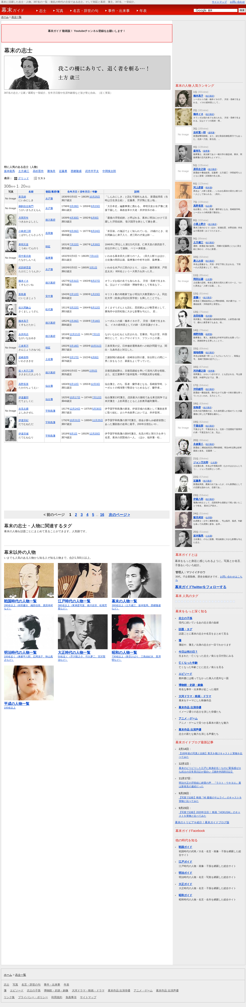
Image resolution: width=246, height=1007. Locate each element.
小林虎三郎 (25, 231)
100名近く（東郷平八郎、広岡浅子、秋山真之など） (29, 654)
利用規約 (56, 997)
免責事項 (71, 997)
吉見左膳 (23, 408)
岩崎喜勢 (23, 357)
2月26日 (74, 321)
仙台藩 (49, 385)
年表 (143, 11)
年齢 (94, 191)
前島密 (197, 407)
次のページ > (119, 515)
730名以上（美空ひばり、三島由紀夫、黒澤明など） (136, 654)
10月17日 (75, 397)
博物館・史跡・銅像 (191, 685)
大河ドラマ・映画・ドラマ (195, 696)
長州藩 (209, 316)
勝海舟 (51, 171)
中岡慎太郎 (109, 171)
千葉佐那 (198, 425)
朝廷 (47, 246)
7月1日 (96, 334)
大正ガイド (185, 884)
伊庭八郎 (198, 499)
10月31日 (96, 345)
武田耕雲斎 (25, 267)
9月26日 (74, 231)
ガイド (13, 10)
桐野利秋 (198, 334)
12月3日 (95, 384)
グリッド (23, 178)
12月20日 (94, 433)
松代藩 (49, 309)
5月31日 (74, 280)
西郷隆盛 (76, 171)
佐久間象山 (25, 307)
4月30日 (74, 217)
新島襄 (22, 294)
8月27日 (95, 280)
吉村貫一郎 (199, 132)
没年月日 (85, 191)
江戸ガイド (185, 861)
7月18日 (95, 321)
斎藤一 (197, 297)
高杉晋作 (38, 171)
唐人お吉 (198, 260)
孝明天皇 (23, 244)
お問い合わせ (237, 1)
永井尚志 (23, 334)
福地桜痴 (198, 352)
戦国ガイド (185, 847)
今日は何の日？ (188, 651)
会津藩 (209, 517)
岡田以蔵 (198, 279)
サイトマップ (219, 1)
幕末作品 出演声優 (190, 729)
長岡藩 (49, 233)
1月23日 (95, 294)
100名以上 (29, 703)
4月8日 (95, 357)
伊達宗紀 (23, 420)
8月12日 (95, 307)
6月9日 (95, 217)
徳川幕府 (50, 219)
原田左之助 (199, 169)
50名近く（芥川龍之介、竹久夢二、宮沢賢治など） (83, 654)
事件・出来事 (119, 11)
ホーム (5, 17)
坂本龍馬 (9, 171)
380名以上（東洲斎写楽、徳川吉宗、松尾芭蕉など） (83, 603)
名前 (30, 191)
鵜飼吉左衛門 (26, 206)
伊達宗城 (23, 433)
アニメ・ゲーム (188, 718)
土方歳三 (23, 171)
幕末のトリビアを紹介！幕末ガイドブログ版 (202, 822)
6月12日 (74, 384)
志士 (42, 11)
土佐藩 (49, 359)
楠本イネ (23, 280)
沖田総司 (198, 389)
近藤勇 (63, 171)
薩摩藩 (49, 257)
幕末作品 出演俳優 (190, 707)
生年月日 (72, 191)
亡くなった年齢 (188, 662)
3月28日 (74, 206)
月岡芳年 (23, 217)
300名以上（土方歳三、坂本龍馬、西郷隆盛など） (136, 603)
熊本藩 (209, 187)
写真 (59, 11)
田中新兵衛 (25, 256)
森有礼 (197, 150)
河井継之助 (199, 370)
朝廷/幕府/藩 (52, 191)
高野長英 (23, 384)
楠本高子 (23, 321)
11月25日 (97, 420)
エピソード (185, 673)
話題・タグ (185, 629)
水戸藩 (49, 198)
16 (102, 515)
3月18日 (74, 345)
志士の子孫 (185, 618)
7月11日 (94, 256)
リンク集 (9, 997)
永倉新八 (198, 444)
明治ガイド (185, 872)
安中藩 (49, 296)
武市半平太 (92, 171)
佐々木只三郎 (26, 370)
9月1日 (73, 433)
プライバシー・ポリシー (33, 997)
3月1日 (93, 267)
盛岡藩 (211, 132)
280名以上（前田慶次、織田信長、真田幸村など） (29, 603)
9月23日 (95, 206)
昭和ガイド (185, 895)
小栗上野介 (199, 224)
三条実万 (23, 345)
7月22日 (74, 244)
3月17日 (74, 357)
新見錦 (22, 196)
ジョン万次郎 (200, 462)
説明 (136, 191)
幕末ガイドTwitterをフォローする (201, 587)
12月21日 (75, 334)
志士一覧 (16, 17)
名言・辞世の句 (85, 11)
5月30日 (97, 408)
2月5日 (93, 370)
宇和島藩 (50, 410)
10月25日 (94, 196)
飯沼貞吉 (198, 517)
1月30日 (95, 244)
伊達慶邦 (23, 397)
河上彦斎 (198, 187)
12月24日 (75, 408)
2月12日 (74, 294)
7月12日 (97, 397)
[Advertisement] (87, 130)
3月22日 (74, 307)
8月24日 (95, 231)
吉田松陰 (198, 315)
